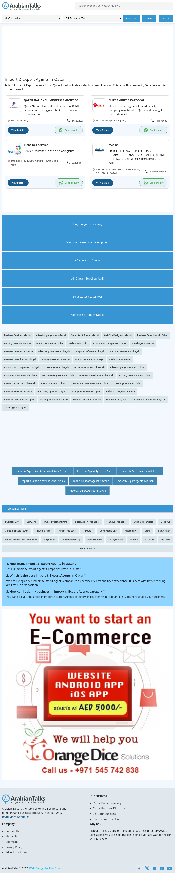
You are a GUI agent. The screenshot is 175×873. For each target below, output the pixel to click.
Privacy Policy (14, 847)
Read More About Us (15, 817)
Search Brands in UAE (106, 819)
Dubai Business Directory (109, 808)
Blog (166, 18)
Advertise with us (16, 852)
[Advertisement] (87, 53)
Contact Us (12, 831)
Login (149, 18)
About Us (11, 836)
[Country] (31, 18)
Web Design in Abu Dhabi (45, 868)
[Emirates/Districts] (92, 18)
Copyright (11, 842)
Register (131, 18)
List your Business (104, 814)
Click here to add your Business (145, 597)
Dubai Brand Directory (107, 803)
